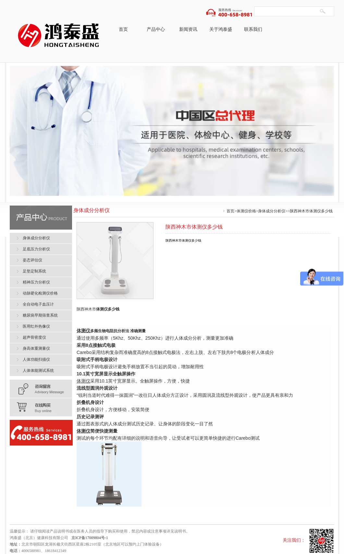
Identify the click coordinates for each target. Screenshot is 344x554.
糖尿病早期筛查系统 (40, 315)
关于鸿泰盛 (220, 29)
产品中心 (156, 29)
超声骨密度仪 (34, 337)
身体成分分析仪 (271, 211)
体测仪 (102, 309)
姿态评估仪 (32, 260)
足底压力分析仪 (36, 249)
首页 (123, 29)
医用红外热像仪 (36, 326)
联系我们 (253, 29)
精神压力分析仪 (36, 282)
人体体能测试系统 (38, 370)
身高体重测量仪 (36, 348)
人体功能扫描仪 (36, 359)
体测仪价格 (246, 211)
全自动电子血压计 (38, 304)
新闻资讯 (188, 29)
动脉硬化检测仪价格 (40, 293)
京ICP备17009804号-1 (89, 537)
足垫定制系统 (34, 271)
